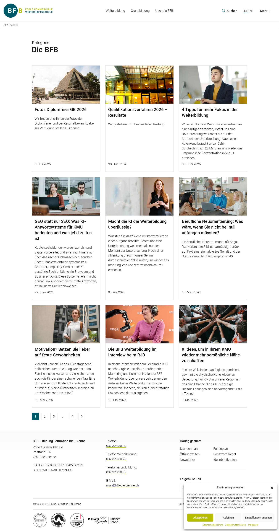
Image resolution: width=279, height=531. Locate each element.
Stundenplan (189, 448)
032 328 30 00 (116, 446)
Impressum (253, 525)
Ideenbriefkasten (225, 460)
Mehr (266, 11)
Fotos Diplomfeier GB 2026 (61, 109)
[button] (272, 487)
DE (246, 11)
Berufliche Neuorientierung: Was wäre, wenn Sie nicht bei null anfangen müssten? (212, 227)
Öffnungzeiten (190, 454)
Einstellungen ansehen (258, 517)
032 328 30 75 (116, 459)
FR (251, 11)
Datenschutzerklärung (212, 525)
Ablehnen (228, 517)
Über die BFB (164, 10)
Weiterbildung (115, 10)
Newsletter (187, 460)
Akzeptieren (200, 517)
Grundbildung (140, 10)
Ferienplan (220, 448)
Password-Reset (224, 454)
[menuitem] (35, 416)
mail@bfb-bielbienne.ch (122, 485)
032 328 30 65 (116, 472)
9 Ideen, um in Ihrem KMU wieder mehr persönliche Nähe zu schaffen (211, 355)
